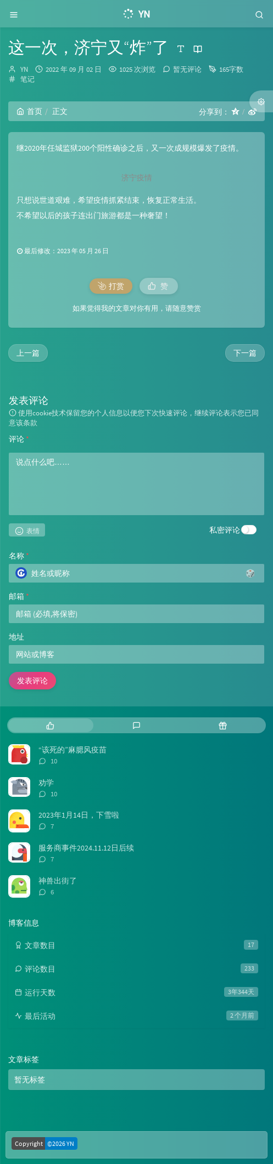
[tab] (50, 725)
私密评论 (224, 530)
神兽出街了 (57, 881)
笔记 (27, 79)
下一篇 (245, 353)
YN (24, 69)
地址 (16, 637)
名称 (19, 556)
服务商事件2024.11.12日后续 (86, 848)
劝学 (46, 783)
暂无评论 (187, 69)
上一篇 (28, 353)
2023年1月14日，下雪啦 (78, 815)
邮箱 (19, 596)
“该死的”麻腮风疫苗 (72, 750)
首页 (29, 111)
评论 (19, 439)
